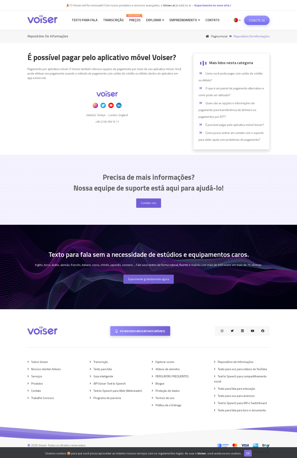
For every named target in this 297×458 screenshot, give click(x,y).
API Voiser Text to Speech (109, 383)
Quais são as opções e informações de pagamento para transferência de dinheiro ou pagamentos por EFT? (227, 110)
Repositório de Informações (235, 362)
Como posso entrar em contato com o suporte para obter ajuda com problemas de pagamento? (231, 136)
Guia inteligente (103, 376)
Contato (212, 20)
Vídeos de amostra (168, 369)
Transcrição (113, 20)
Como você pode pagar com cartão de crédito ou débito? (230, 76)
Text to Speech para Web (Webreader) (117, 390)
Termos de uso (165, 398)
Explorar (155, 20)
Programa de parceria (107, 398)
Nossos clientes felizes (46, 369)
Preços (134, 18)
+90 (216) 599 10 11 (107, 121)
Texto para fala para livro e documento (242, 410)
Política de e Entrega (168, 405)
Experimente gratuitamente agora (148, 279)
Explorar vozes (165, 362)
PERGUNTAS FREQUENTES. (172, 376)
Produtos (37, 383)
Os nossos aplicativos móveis (140, 331)
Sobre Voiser (39, 362)
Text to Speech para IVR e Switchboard (242, 403)
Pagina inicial (215, 36)
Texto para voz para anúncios (236, 395)
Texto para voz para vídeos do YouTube (242, 369)
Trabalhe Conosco (42, 398)
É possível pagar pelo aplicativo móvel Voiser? (231, 124)
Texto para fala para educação (236, 388)
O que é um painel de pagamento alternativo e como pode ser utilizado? (231, 91)
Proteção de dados (168, 390)
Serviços (36, 376)
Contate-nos (148, 203)
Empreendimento (185, 20)
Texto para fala (85, 20)
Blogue (160, 383)
